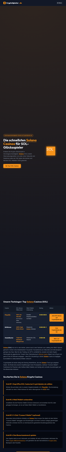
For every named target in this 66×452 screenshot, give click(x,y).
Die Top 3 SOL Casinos (12, 166)
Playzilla (7, 315)
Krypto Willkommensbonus (17, 440)
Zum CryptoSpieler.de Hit (56, 330)
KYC (44, 389)
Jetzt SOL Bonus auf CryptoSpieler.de (56, 317)
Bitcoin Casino (43, 354)
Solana (31, 140)
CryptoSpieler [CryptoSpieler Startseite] (12, 3)
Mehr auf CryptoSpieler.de (56, 339)
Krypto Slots (53, 440)
